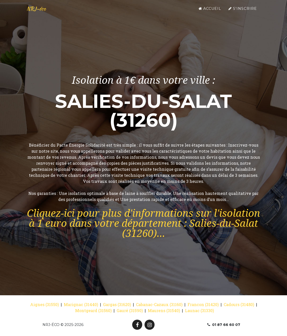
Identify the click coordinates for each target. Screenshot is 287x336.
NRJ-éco (40, 13)
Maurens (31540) (164, 310)
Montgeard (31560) (93, 310)
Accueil (210, 13)
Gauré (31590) (130, 310)
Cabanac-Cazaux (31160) (159, 304)
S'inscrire (242, 13)
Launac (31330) (199, 310)
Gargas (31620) (117, 304)
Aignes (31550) (44, 304)
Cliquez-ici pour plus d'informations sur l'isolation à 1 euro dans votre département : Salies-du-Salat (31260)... (143, 223)
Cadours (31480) (239, 304)
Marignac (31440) (81, 304)
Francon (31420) (203, 304)
